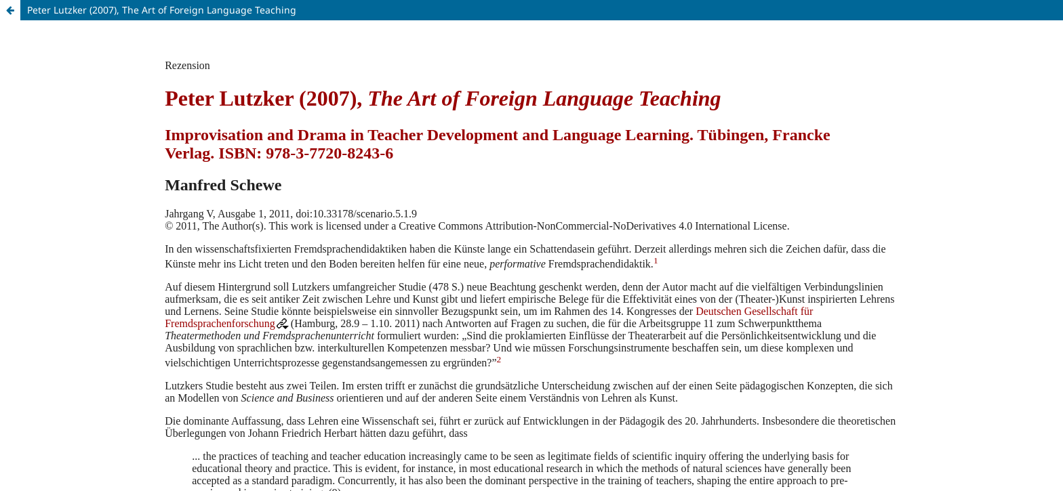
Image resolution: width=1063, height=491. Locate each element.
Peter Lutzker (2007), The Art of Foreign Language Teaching (161, 9)
